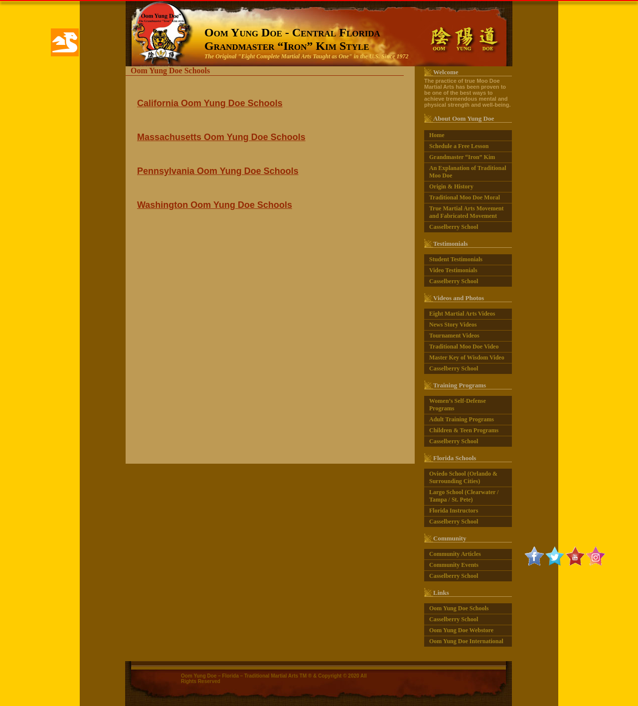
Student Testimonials (455, 258)
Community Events (453, 563)
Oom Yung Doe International (466, 640)
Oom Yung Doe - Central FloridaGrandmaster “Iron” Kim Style (292, 38)
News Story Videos (453, 323)
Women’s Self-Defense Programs (457, 403)
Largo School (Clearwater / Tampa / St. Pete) (463, 495)
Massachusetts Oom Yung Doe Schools (221, 136)
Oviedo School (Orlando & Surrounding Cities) (463, 476)
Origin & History (451, 185)
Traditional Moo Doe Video (463, 345)
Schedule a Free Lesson (458, 145)
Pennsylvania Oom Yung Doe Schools (218, 170)
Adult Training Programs (461, 418)
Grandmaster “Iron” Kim (462, 156)
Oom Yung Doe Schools (458, 607)
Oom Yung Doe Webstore (461, 629)
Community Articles (455, 552)
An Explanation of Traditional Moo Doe (467, 171)
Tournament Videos (454, 334)
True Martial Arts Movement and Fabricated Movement (466, 211)
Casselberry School (453, 225)
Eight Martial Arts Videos (462, 312)
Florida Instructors (453, 509)
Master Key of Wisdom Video (466, 356)
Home (437, 134)
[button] (65, 42)
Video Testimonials (453, 269)
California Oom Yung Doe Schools (210, 102)
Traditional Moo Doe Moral (464, 196)
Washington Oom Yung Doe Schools (214, 204)
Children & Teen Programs (463, 429)
